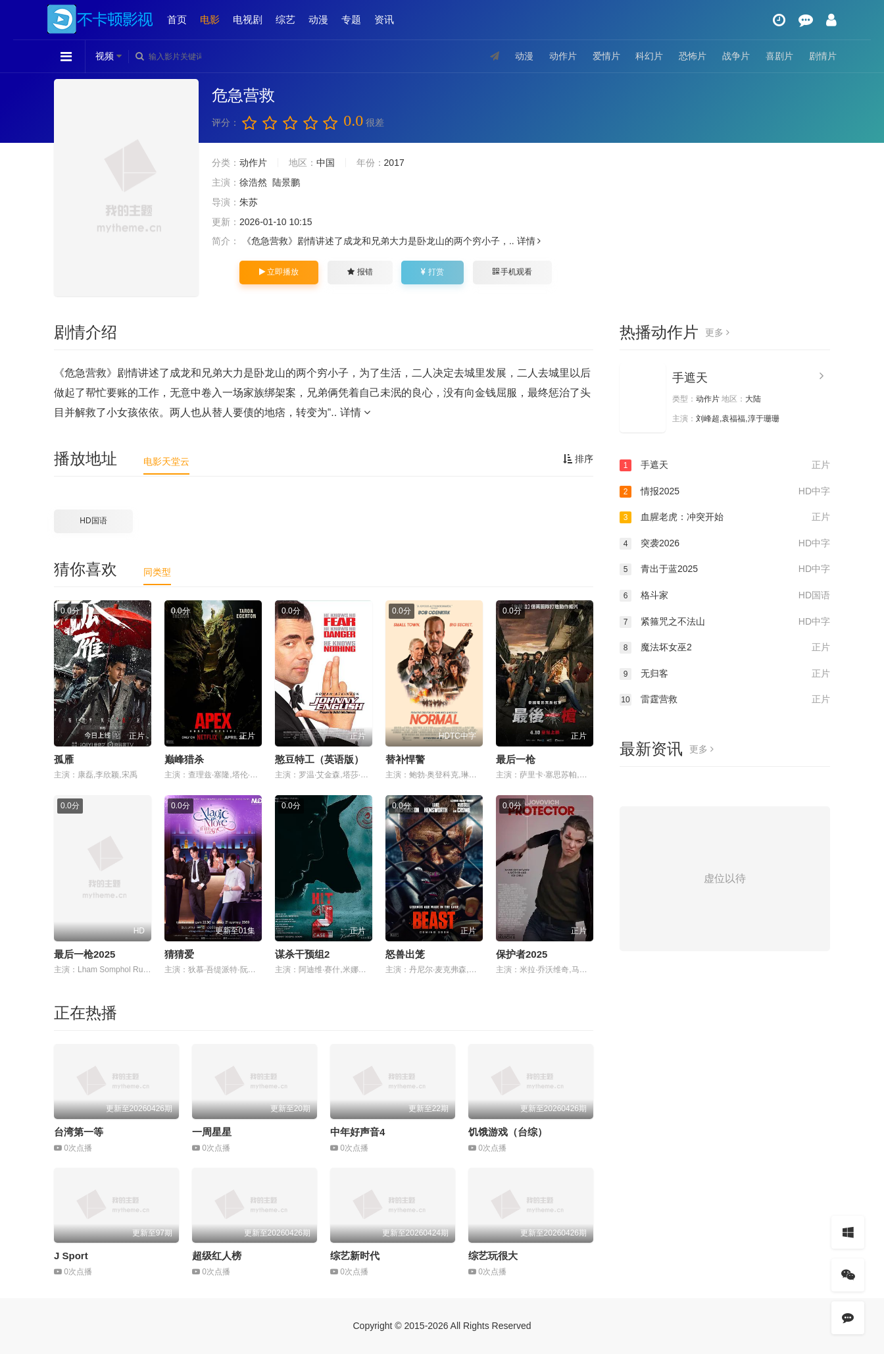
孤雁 (64, 759)
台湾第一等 (78, 1131)
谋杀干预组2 (302, 954)
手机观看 (512, 271)
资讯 (384, 19)
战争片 (736, 56)
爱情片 (606, 56)
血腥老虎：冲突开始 (725, 517)
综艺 (285, 19)
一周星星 (212, 1131)
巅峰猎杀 (184, 759)
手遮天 (690, 377)
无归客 (725, 674)
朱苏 (248, 202)
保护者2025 (521, 954)
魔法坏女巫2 (725, 647)
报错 (359, 271)
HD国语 (93, 520)
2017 (394, 162)
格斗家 (725, 595)
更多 (717, 332)
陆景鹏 (286, 182)
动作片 (563, 56)
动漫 (318, 19)
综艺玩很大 (493, 1255)
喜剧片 (779, 56)
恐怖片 (692, 56)
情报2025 (725, 491)
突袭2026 (725, 543)
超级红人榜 (216, 1255)
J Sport (71, 1255)
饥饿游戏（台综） (507, 1131)
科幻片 (649, 56)
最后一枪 (515, 759)
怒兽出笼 (405, 954)
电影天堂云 (166, 461)
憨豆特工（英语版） (319, 759)
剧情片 (823, 56)
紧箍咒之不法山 (725, 622)
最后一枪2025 (84, 954)
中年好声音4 (357, 1131)
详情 (529, 241)
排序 (578, 459)
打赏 (432, 271)
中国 (325, 162)
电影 (210, 19)
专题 (351, 19)
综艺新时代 (355, 1255)
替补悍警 (405, 759)
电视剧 (247, 19)
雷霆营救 (725, 699)
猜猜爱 (179, 954)
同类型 (157, 572)
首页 (177, 19)
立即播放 (279, 271)
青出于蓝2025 (725, 569)
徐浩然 (253, 182)
